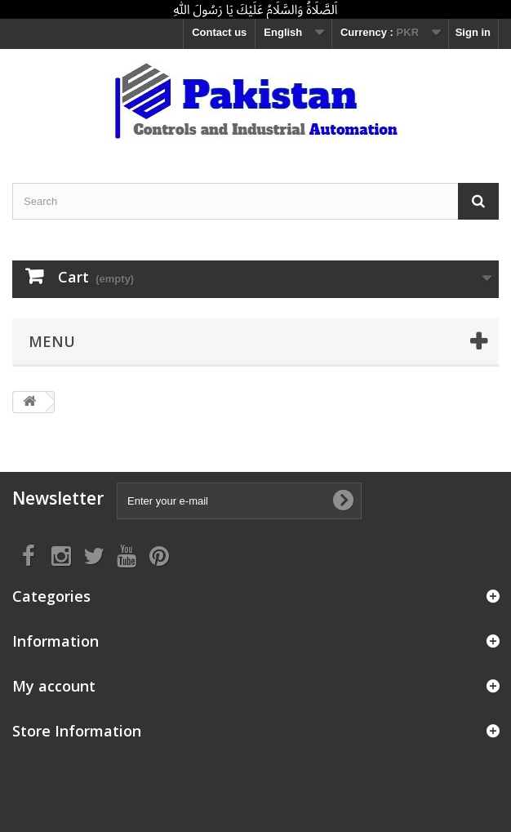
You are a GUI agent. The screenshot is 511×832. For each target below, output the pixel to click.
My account (54, 686)
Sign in (473, 32)
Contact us (219, 32)
